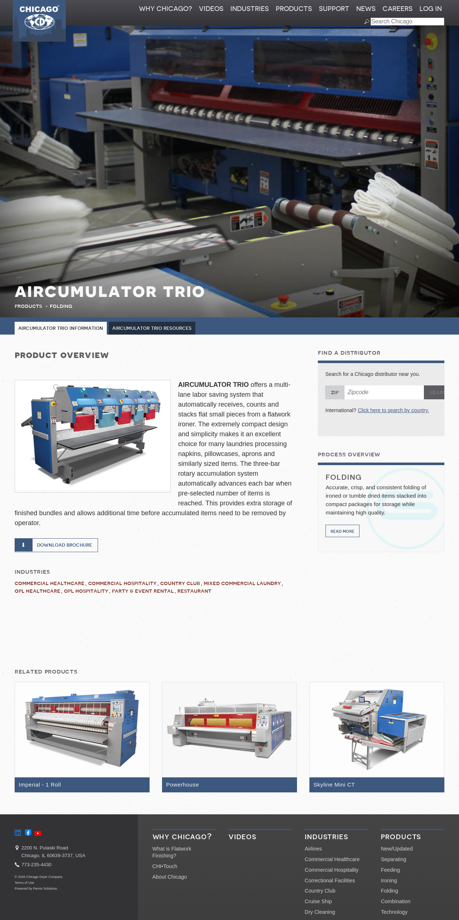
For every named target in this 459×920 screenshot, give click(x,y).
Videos (211, 8)
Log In (431, 8)
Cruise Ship (318, 903)
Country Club (180, 585)
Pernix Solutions (45, 891)
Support (334, 8)
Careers (398, 8)
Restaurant (194, 592)
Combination (395, 903)
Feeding (390, 872)
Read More (342, 531)
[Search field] (407, 22)
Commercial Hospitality (122, 585)
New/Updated (397, 851)
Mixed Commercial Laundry (242, 585)
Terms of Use (24, 885)
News (366, 8)
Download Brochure (68, 546)
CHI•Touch (165, 868)
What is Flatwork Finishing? (172, 854)
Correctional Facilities (330, 883)
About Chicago (170, 879)
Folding (61, 306)
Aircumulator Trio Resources (161, 328)
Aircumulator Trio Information (63, 328)
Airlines (313, 851)
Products (294, 8)
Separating (393, 861)
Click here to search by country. (393, 411)
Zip (335, 393)
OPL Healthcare (37, 592)
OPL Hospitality (86, 592)
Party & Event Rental (143, 592)
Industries (249, 8)
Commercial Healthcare (49, 585)
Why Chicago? (165, 8)
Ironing (389, 883)
